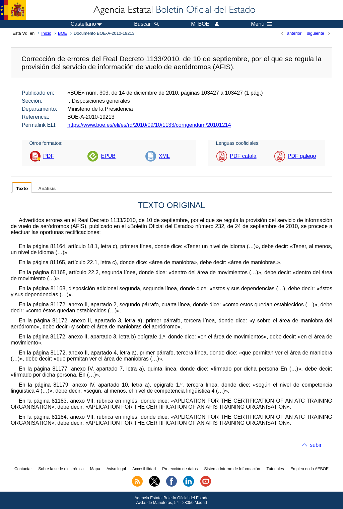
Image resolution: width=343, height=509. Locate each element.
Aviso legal (116, 469)
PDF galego (302, 156)
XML (164, 156)
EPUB (108, 156)
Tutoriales (275, 469)
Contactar (23, 469)
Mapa (95, 469)
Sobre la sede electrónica (60, 469)
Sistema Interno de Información (232, 469)
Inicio (46, 33)
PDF (48, 156)
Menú (261, 24)
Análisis (47, 188)
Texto (22, 188)
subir (316, 445)
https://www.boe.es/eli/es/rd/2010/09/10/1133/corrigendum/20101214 (149, 125)
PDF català (243, 156)
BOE (62, 33)
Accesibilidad (144, 469)
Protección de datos (180, 469)
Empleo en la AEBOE (309, 469)
